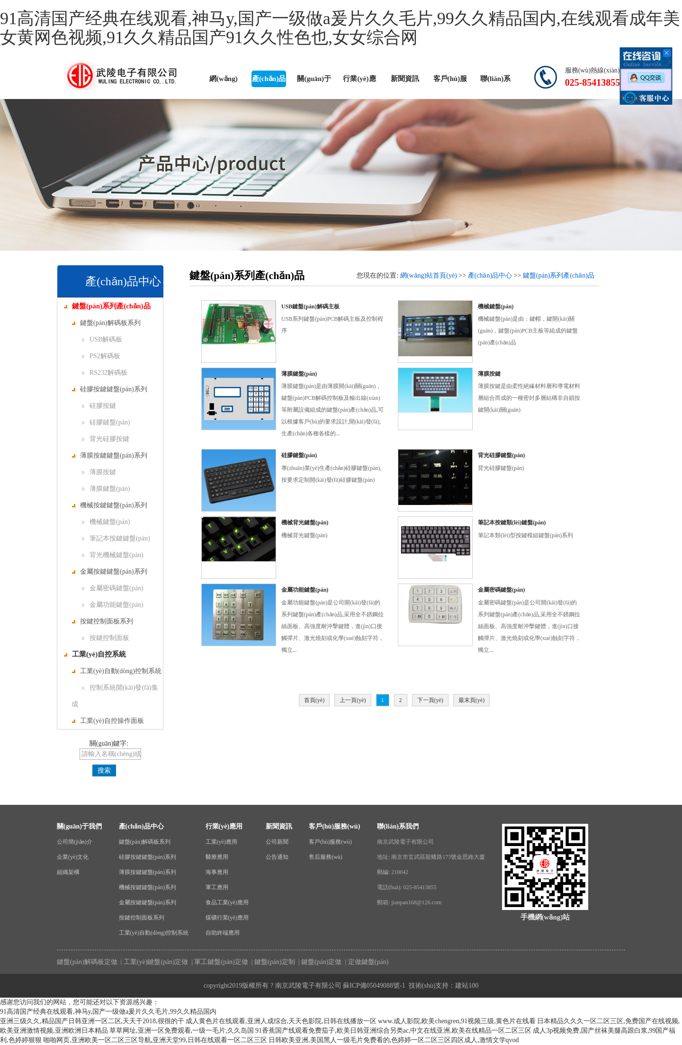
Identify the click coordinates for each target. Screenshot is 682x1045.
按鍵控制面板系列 (102, 621)
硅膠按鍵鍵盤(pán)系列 (109, 389)
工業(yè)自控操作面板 (108, 720)
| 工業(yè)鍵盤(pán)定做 (153, 961)
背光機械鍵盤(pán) (112, 555)
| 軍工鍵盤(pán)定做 (218, 961)
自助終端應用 (223, 932)
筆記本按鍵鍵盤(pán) (115, 538)
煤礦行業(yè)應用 (227, 917)
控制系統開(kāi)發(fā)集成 (115, 696)
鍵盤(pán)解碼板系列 (106, 322)
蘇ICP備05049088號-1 (374, 985)
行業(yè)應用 (359, 81)
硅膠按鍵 (98, 405)
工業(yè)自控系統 (95, 654)
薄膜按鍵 (98, 472)
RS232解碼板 (104, 372)
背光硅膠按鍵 (105, 438)
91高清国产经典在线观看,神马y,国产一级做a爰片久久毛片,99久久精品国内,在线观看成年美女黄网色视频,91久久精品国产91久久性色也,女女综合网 (340, 28)
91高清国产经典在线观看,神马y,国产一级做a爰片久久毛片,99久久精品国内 (108, 1011)
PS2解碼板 (100, 356)
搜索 (104, 770)
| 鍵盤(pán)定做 (318, 961)
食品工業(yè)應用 (227, 902)
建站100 (466, 985)
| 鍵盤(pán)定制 (272, 961)
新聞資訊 (405, 78)
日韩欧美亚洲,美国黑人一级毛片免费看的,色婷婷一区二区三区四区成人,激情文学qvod (394, 1040)
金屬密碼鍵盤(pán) (112, 588)
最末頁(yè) (471, 700)
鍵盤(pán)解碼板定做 (87, 961)
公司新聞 (277, 841)
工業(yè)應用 (221, 841)
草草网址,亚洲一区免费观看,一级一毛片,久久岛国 (181, 1030)
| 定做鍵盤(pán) (365, 961)
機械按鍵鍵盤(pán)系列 (109, 505)
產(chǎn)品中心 (269, 81)
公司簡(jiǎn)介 (74, 841)
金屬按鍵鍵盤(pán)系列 (109, 571)
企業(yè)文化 (73, 857)
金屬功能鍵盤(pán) (112, 604)
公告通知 (277, 857)
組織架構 (68, 872)
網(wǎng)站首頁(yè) (223, 81)
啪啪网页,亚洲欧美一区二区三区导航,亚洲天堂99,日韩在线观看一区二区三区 (155, 1040)
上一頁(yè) (353, 700)
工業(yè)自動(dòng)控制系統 (117, 671)
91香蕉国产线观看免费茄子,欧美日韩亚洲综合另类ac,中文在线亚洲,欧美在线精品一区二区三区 (393, 1030)
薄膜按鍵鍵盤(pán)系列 (109, 455)
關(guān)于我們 (314, 81)
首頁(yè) (314, 700)
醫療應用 (217, 857)
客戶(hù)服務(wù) (450, 81)
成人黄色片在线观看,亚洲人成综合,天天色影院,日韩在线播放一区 (281, 1021)
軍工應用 (217, 887)
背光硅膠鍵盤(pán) (501, 455)
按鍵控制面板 (105, 637)
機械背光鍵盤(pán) (304, 522)
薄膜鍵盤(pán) (105, 488)
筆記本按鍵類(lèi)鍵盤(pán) (512, 522)
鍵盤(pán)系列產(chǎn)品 (107, 306)
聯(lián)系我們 (495, 81)
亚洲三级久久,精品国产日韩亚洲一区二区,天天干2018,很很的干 (92, 1021)
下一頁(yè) (430, 700)
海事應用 (217, 872)
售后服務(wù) (325, 857)
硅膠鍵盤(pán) (105, 422)
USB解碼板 (101, 339)
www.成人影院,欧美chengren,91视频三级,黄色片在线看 (457, 1021)
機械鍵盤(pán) (105, 521)
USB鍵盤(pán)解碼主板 (310, 306)
